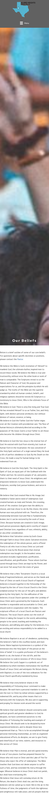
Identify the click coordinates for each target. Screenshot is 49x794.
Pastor (20, 359)
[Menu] (24, 23)
